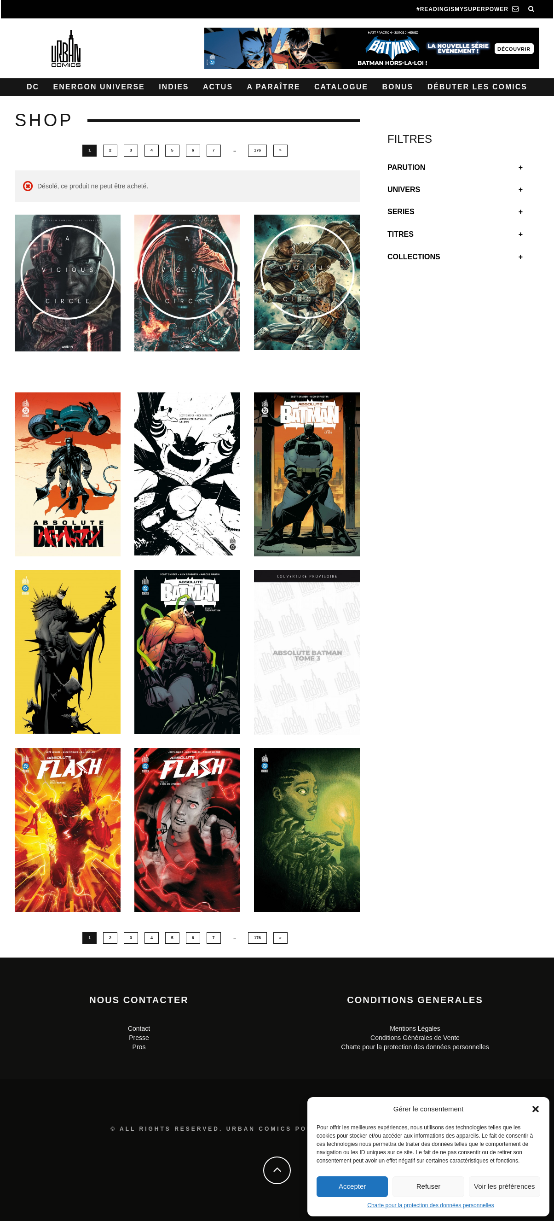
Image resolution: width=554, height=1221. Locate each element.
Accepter (352, 1186)
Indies (174, 87)
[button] (535, 1109)
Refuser (428, 1186)
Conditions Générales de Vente (415, 1037)
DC (33, 87)
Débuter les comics (477, 87)
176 (257, 150)
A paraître (273, 87)
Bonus (397, 87)
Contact (139, 1028)
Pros (139, 1047)
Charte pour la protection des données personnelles (430, 1205)
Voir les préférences (504, 1186)
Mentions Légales (415, 1028)
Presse (139, 1037)
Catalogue (341, 87)
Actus (218, 87)
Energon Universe (99, 87)
